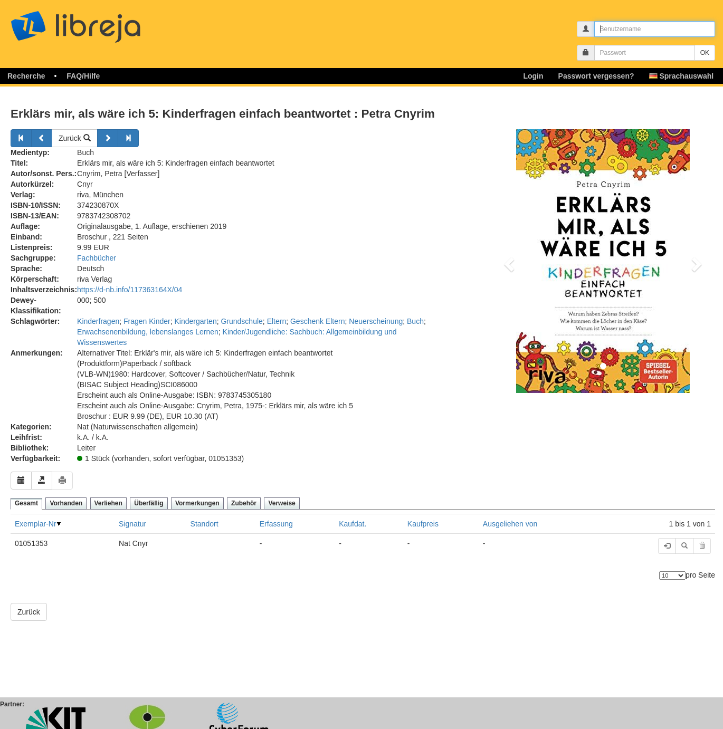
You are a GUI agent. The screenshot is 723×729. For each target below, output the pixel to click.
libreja (95, 22)
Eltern (277, 321)
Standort (204, 524)
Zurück (75, 138)
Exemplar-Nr (35, 524)
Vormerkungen (197, 503)
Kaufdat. (352, 524)
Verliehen (108, 503)
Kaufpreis (423, 524)
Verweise (281, 503)
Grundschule (241, 321)
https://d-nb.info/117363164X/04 (129, 289)
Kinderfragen (98, 321)
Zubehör (243, 503)
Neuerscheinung (376, 321)
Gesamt (26, 503)
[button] (508, 261)
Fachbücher (96, 258)
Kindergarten (196, 321)
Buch (415, 321)
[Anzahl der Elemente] (672, 575)
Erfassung (276, 524)
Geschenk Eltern (317, 321)
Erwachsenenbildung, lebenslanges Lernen (147, 332)
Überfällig (148, 503)
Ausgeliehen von (510, 524)
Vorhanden (66, 503)
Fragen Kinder (146, 321)
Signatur (132, 524)
